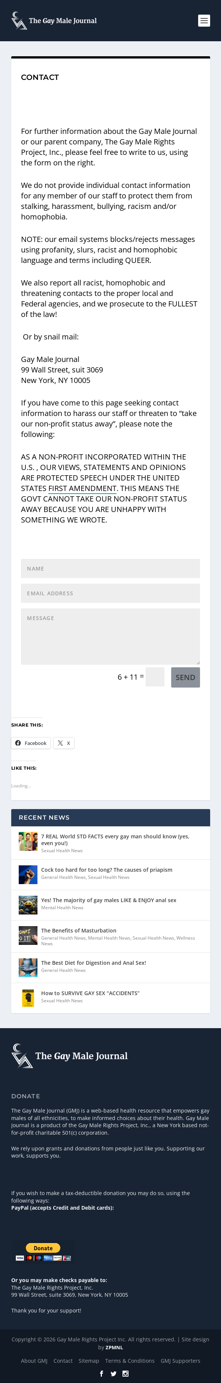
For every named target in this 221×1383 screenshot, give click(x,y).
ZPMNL (114, 1347)
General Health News (63, 877)
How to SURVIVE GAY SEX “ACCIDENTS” (90, 993)
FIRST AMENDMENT (82, 488)
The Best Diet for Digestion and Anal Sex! (93, 962)
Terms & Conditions (130, 1360)
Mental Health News (62, 907)
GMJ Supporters (180, 1360)
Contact (63, 1360)
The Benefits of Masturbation (78, 930)
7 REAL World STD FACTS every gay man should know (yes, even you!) (115, 840)
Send (186, 677)
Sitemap (89, 1360)
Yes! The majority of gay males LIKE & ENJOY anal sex (108, 900)
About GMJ (34, 1360)
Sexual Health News (62, 850)
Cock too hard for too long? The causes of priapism (106, 869)
